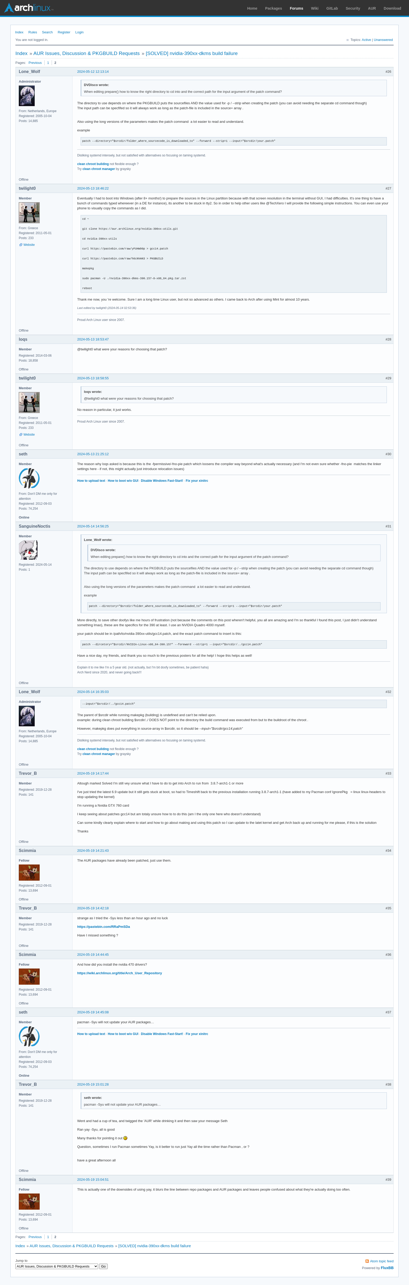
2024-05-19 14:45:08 (93, 1012)
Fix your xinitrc (197, 481)
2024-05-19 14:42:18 (93, 908)
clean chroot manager (98, 169)
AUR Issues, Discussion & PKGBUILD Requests (86, 53)
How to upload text (91, 481)
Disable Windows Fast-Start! (162, 481)
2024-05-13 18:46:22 (93, 188)
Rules (32, 32)
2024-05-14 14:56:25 (93, 526)
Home (252, 8)
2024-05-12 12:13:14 (93, 72)
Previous (35, 63)
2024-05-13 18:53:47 (93, 339)
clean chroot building (93, 164)
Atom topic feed (382, 1261)
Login (79, 32)
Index (19, 32)
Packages (273, 8)
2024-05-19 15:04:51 (93, 1180)
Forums (296, 8)
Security (353, 8)
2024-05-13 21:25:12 (93, 454)
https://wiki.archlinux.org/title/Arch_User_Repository (119, 973)
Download (392, 8)
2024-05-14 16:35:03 (93, 692)
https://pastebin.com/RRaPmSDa (103, 927)
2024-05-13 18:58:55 (93, 378)
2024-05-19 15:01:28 (93, 1084)
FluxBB (387, 1268)
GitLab (332, 8)
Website (29, 245)
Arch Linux (28, 8)
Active (366, 40)
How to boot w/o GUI (123, 481)
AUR (372, 8)
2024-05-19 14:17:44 (93, 773)
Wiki (315, 8)
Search (47, 32)
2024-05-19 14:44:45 (93, 955)
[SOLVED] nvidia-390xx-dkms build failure (192, 53)
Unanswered (383, 40)
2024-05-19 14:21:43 (93, 850)
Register (64, 32)
